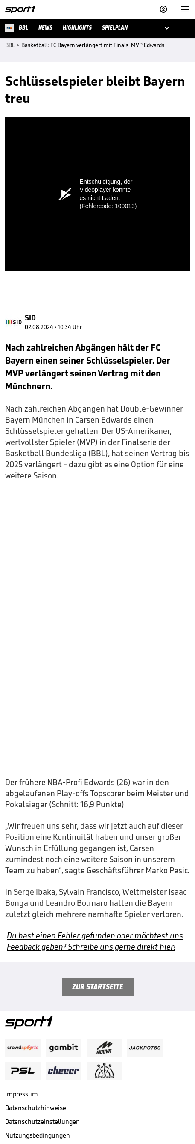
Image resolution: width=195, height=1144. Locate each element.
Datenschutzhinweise (35, 1026)
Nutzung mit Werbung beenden (49, 1067)
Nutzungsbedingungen (37, 1054)
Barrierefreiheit (27, 1081)
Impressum (21, 1013)
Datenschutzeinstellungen (42, 1040)
